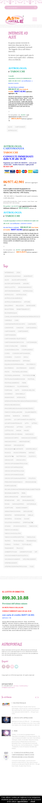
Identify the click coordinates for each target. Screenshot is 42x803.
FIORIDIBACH (10, 386)
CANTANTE (32, 324)
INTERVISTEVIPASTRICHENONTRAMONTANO (21, 401)
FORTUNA (8, 390)
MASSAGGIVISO (10, 441)
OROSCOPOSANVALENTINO (15, 478)
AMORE (26, 283)
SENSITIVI (8, 515)
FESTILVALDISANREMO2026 (15, 379)
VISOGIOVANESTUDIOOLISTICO (16, 555)
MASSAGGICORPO (11, 438)
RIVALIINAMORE (28, 500)
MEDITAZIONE (24, 441)
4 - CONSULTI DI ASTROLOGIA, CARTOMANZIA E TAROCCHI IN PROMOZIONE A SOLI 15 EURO (23, 755)
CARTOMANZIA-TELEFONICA (15, 338)
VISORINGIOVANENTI (12, 559)
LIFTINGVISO (9, 427)
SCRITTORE (9, 508)
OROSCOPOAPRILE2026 (14, 467)
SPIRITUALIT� (28, 522)
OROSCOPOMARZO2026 (14, 474)
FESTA (7, 372)
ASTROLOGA (27, 291)
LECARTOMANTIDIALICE (13, 423)
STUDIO (8, 526)
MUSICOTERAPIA (20, 452)
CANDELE (8, 320)
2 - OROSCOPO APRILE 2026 (22, 718)
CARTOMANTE (10, 331)
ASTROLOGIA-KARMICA (13, 298)
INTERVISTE (21, 397)
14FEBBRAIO (9, 272)
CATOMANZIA (32, 342)
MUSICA (8, 452)
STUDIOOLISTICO (19, 526)
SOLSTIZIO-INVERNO (12, 522)
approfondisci (22, 801)
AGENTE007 (28, 276)
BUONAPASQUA (11, 313)
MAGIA (18, 430)
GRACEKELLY (20, 394)
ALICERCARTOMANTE (12, 283)
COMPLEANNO (27, 350)
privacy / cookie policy (21, 686)
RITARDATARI (9, 500)
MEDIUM (8, 445)
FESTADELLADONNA (19, 372)
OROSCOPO (21, 460)
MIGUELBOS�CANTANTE (14, 449)
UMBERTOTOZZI (11, 552)
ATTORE (27, 302)
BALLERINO (9, 305)
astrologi (12, 130)
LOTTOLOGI (9, 430)
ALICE (7, 280)
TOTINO (16, 544)
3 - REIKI (14, 731)
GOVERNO (9, 394)
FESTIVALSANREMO (12, 383)
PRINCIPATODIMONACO (14, 482)
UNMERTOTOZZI (26, 552)
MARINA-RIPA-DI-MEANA (13, 434)
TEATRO (8, 541)
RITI (18, 500)
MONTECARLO (31, 449)
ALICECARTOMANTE (19, 280)
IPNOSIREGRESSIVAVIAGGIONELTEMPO (19, 408)
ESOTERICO (31, 364)
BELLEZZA (20, 305)
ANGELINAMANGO (24, 287)
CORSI (7, 353)
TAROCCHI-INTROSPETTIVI (14, 537)
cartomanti (20, 127)
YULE (31, 566)
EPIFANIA (26, 361)
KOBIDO (26, 416)
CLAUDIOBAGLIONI (12, 350)
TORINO (8, 544)
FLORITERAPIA (22, 386)
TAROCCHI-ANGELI (11, 530)
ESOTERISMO (22, 368)
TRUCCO (19, 548)
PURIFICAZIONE (10, 486)
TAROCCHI (33, 526)
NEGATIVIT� (9, 456)
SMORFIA (8, 519)
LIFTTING (20, 427)
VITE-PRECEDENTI (29, 559)
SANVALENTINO (18, 504)
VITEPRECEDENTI (11, 563)
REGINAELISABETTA (12, 493)
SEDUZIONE (27, 511)
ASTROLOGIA (21, 294)
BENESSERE (30, 305)
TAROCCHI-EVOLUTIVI (13, 533)
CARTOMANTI (23, 331)
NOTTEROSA (21, 456)
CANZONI (19, 328)
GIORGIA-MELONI (28, 390)
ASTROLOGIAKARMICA (13, 302)
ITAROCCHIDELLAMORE (13, 412)
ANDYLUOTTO (10, 287)
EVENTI (31, 368)
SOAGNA (18, 519)
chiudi (32, 801)
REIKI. (24, 493)
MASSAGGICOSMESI (28, 438)
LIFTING (34, 423)
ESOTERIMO (9, 368)
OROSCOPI (9, 460)
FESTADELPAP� (29, 375)
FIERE (24, 383)
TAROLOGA (31, 537)
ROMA (7, 504)
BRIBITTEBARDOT (23, 309)
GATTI (17, 390)
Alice (10, 127)
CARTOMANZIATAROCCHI (14, 342)
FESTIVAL (31, 379)
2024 (18, 272)
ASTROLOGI (9, 294)
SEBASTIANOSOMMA (12, 511)
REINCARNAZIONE (11, 497)
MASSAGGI (29, 434)
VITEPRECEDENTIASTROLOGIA (16, 566)
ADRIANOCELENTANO (13, 276)
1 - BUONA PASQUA (19, 703)
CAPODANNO (31, 328)
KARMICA (16, 416)
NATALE (31, 452)
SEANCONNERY (22, 508)
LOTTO (28, 427)
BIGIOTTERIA (9, 309)
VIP (36, 552)
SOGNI (26, 519)
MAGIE (26, 430)
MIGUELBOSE (19, 445)
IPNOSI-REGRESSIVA (12, 405)
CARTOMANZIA (10, 335)
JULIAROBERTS (30, 412)
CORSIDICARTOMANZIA (21, 353)
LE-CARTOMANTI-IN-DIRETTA (24, 419)
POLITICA (32, 478)
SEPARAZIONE (19, 515)
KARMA (7, 416)
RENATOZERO (26, 497)
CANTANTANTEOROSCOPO (15, 324)
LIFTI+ (27, 423)
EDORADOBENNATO (12, 361)
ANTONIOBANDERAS (12, 291)
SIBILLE (30, 515)
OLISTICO (32, 456)
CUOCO (18, 357)
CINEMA (23, 346)
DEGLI (26, 357)
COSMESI (8, 357)
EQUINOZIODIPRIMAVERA (14, 364)
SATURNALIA (31, 504)
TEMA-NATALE (18, 541)
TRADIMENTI (9, 548)
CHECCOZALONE (11, 346)
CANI (16, 320)
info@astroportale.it (8, 687)
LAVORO (8, 419)
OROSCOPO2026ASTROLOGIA (16, 463)
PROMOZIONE (30, 482)
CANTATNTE (9, 328)
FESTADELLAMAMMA (12, 375)
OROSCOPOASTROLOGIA (14, 471)
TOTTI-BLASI (26, 544)
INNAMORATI (9, 397)
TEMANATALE (31, 541)
